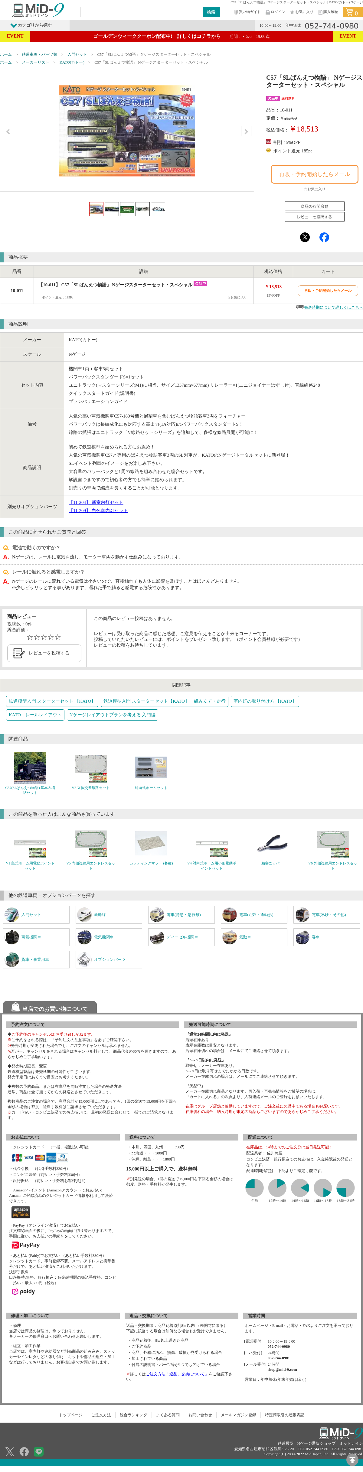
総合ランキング (133, 1415)
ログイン (275, 12)
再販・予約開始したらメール (314, 174)
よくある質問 (168, 1415)
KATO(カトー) (72, 62)
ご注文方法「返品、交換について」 (177, 1374)
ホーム (6, 54)
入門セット (77, 54)
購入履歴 (327, 12)
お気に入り (301, 12)
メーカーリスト (35, 62)
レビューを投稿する (49, 653)
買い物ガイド (247, 12)
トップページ (71, 1415)
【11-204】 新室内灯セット (96, 502)
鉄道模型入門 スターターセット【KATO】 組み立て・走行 (164, 701)
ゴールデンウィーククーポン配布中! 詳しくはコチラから (181, 36)
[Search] (141, 11)
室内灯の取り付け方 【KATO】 (265, 701)
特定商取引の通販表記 (284, 1415)
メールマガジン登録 (238, 1415)
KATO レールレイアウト (35, 714)
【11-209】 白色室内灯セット (98, 510)
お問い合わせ (200, 1415)
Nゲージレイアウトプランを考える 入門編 (113, 714)
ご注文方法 (101, 1415)
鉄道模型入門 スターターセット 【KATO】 (52, 701)
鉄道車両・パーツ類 (39, 54)
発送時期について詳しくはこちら (333, 307)
